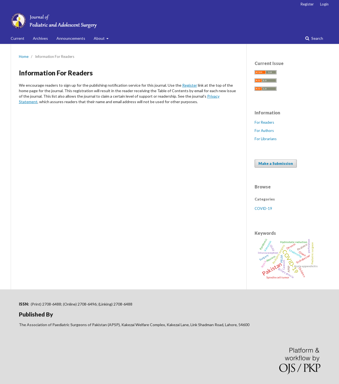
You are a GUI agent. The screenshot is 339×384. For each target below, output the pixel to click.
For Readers (264, 122)
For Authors (264, 130)
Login (324, 4)
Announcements (70, 38)
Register (307, 4)
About (100, 38)
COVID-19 (263, 208)
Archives (40, 38)
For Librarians (266, 139)
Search (316, 38)
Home (24, 56)
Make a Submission (275, 163)
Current (17, 38)
